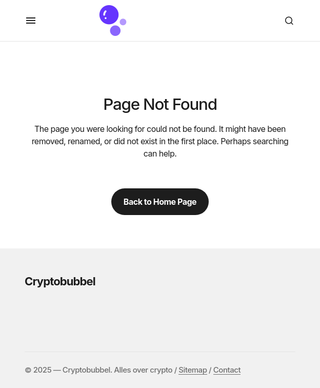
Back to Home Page (160, 202)
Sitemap (192, 370)
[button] (31, 20)
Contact (227, 370)
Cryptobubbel (60, 281)
